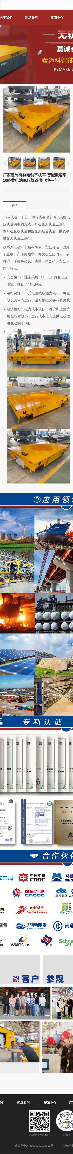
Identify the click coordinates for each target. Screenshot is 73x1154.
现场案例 (31, 17)
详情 (15, 205)
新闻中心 (57, 17)
